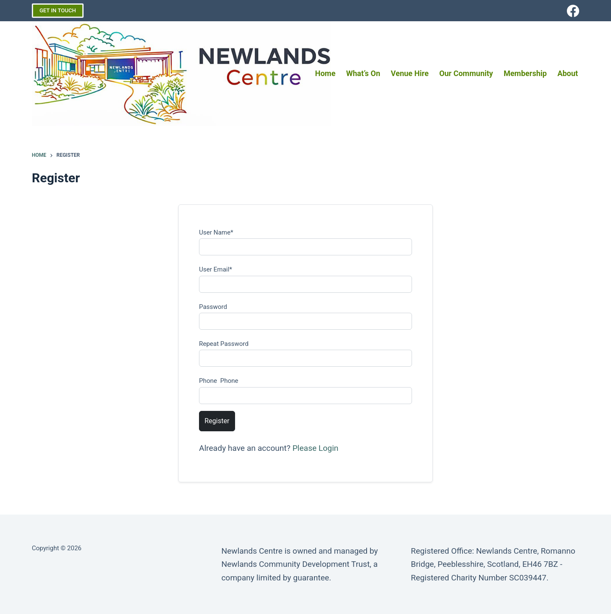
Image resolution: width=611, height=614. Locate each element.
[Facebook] (573, 11)
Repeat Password (224, 344)
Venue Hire (410, 73)
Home (325, 73)
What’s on (363, 73)
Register (217, 421)
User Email (215, 269)
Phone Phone (218, 381)
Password (213, 307)
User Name (216, 232)
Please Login (315, 448)
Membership (525, 73)
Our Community (466, 73)
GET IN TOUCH (57, 10)
